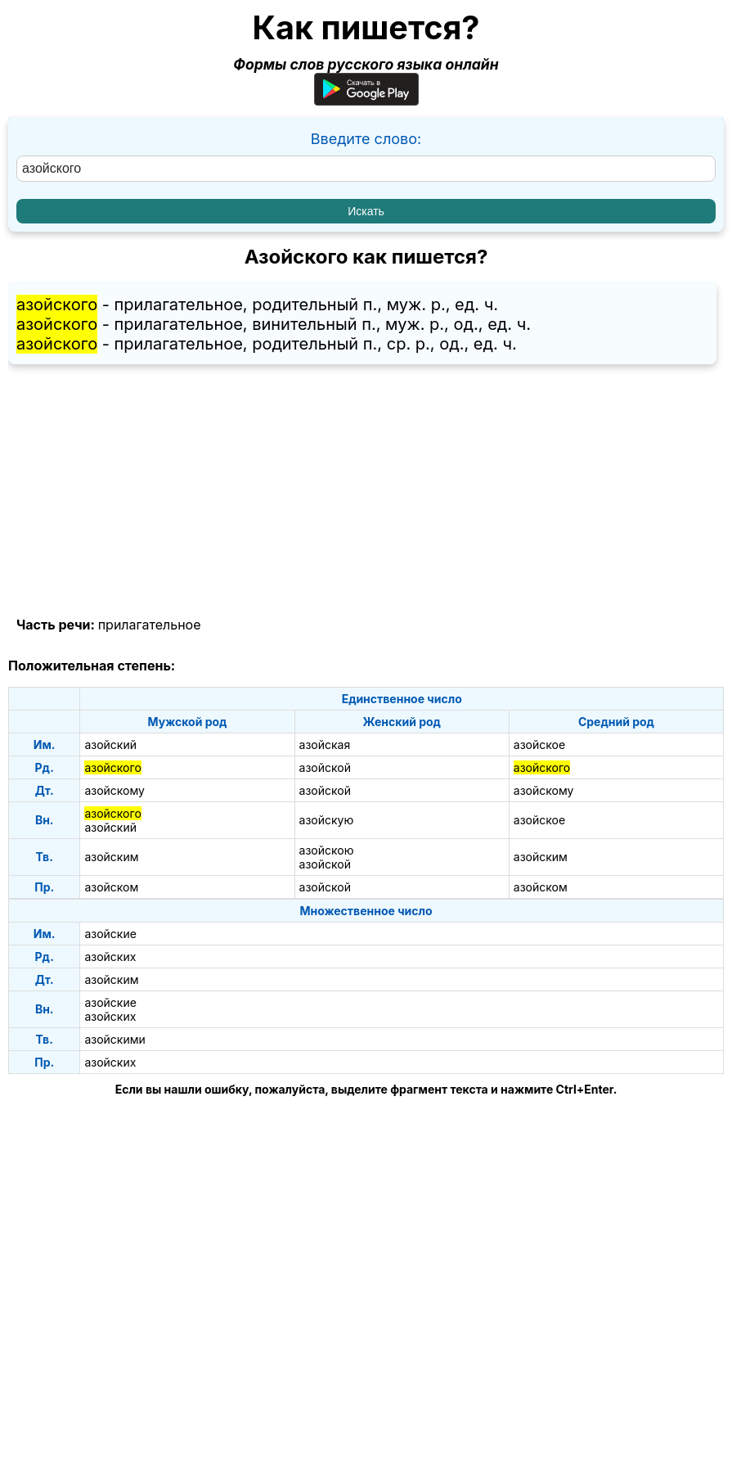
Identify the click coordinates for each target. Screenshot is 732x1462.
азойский (110, 744)
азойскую (326, 820)
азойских (110, 956)
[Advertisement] (366, 491)
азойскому (114, 790)
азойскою (326, 850)
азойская (325, 744)
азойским (111, 857)
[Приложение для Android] (366, 100)
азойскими (114, 1039)
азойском (111, 887)
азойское (539, 744)
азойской (325, 767)
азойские (110, 934)
